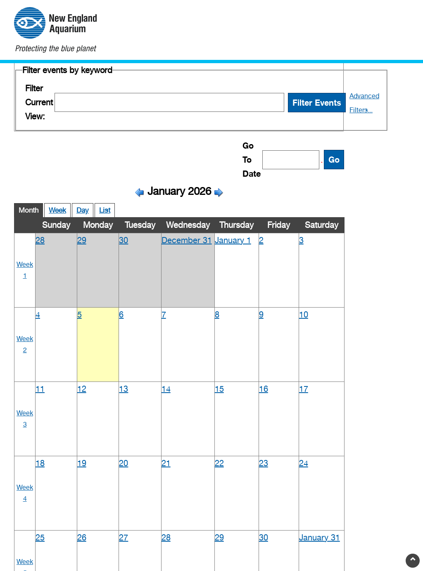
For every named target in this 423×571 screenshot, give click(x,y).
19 (81, 463)
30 (123, 240)
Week (57, 210)
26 (81, 538)
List (104, 210)
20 (123, 463)
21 (166, 463)
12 (81, 389)
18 (40, 463)
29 (81, 240)
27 (123, 538)
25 (40, 538)
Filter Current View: (39, 102)
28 (40, 240)
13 (123, 389)
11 (40, 389)
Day (82, 210)
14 (166, 389)
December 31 (187, 240)
